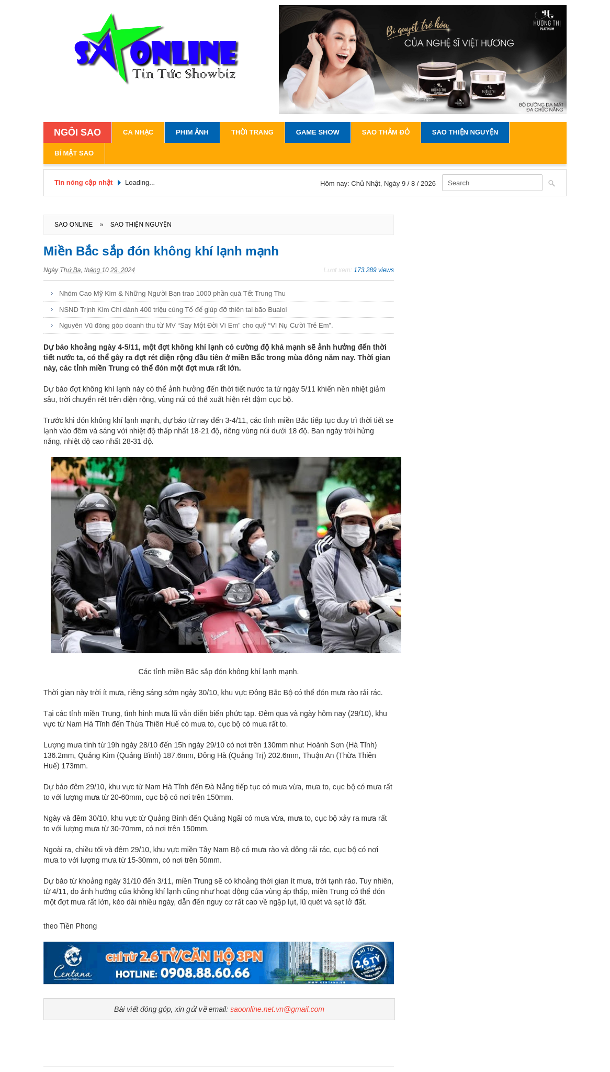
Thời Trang (252, 132)
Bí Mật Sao (74, 153)
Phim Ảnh (192, 132)
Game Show (318, 132)
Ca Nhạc (138, 132)
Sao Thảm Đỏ (386, 132)
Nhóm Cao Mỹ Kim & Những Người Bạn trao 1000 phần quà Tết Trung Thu (172, 293)
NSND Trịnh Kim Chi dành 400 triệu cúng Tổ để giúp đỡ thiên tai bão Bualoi (173, 310)
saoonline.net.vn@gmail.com (277, 1009)
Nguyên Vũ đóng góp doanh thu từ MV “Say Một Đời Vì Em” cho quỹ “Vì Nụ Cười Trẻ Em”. (196, 325)
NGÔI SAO (77, 132)
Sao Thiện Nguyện (465, 132)
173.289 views (374, 270)
